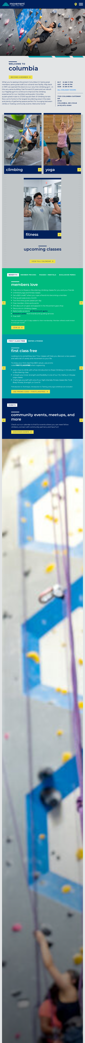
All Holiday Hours (66, 90)
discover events (21, 436)
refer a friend (35, 345)
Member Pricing (28, 279)
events (12, 409)
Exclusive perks (19, 318)
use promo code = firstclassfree (29, 396)
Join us (16, 332)
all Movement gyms (39, 316)
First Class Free (17, 345)
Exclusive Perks (67, 279)
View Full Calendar (41, 266)
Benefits (13, 279)
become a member (19, 77)
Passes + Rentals (47, 279)
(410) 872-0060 (64, 105)
